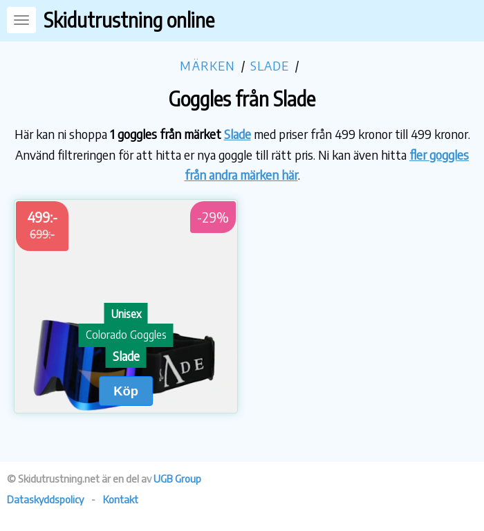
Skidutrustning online (129, 20)
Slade (270, 65)
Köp (125, 391)
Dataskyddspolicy (45, 499)
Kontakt (120, 499)
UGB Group (177, 478)
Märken (207, 65)
